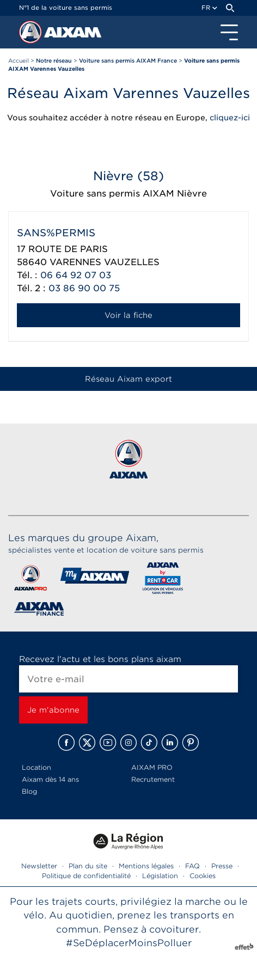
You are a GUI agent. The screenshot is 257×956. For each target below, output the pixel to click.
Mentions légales (146, 866)
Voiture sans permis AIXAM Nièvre (128, 193)
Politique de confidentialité (86, 876)
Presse (221, 866)
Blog (29, 791)
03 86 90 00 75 (84, 288)
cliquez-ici (230, 117)
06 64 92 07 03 (75, 275)
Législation (160, 876)
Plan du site (88, 866)
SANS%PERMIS (56, 232)
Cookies (202, 876)
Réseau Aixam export (128, 379)
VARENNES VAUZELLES (105, 262)
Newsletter (39, 866)
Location (36, 767)
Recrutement (153, 779)
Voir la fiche (128, 315)
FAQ (192, 866)
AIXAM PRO (152, 767)
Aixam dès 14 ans (50, 779)
